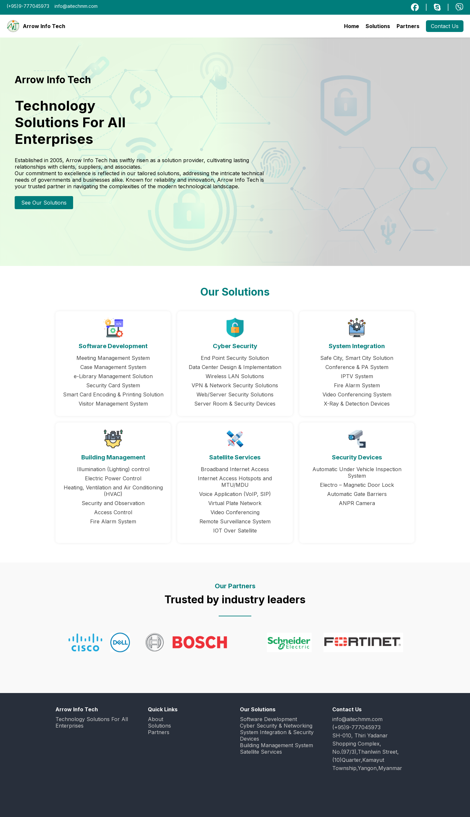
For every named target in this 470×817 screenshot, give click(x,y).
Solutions (378, 26)
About (155, 719)
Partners (408, 26)
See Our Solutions (44, 202)
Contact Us (445, 26)
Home (351, 26)
